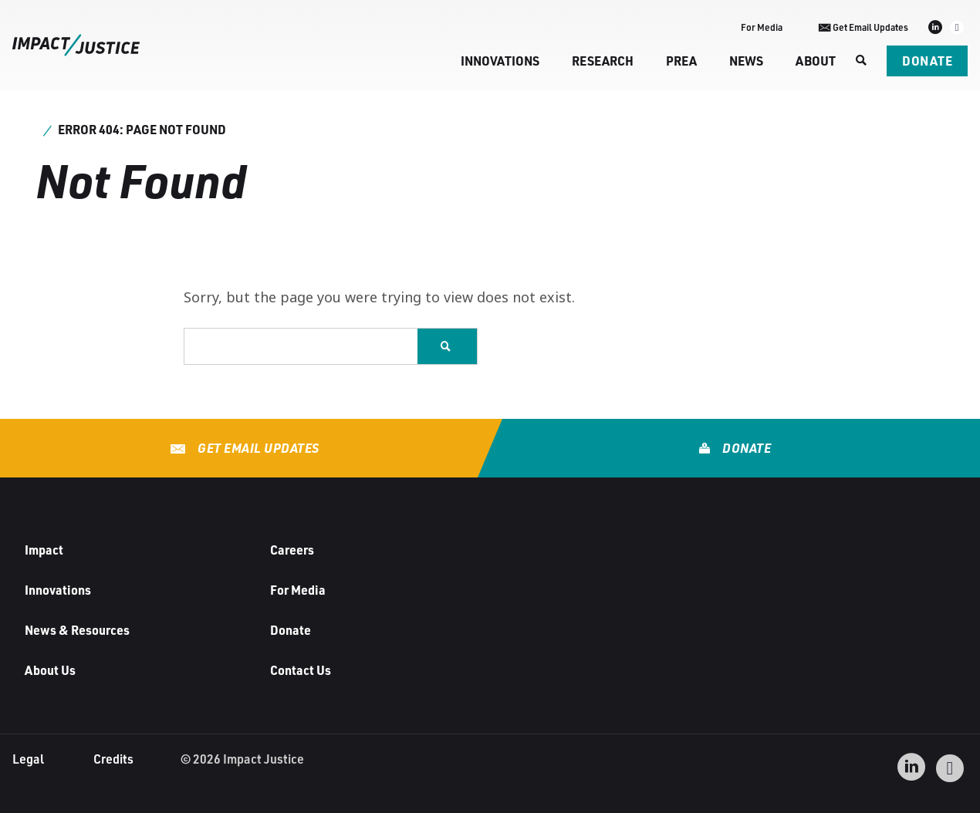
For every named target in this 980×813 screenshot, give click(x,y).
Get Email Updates (257, 448)
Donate (927, 60)
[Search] (861, 61)
